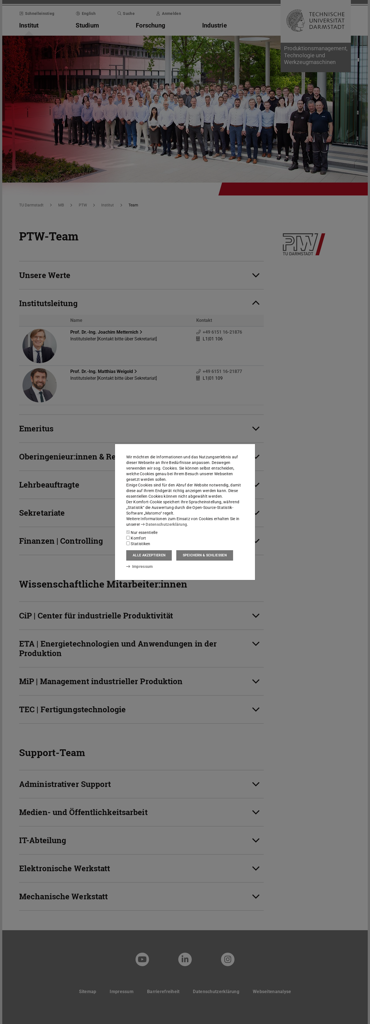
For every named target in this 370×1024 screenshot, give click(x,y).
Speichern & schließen (205, 555)
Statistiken (138, 543)
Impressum (139, 566)
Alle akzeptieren (149, 555)
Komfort (136, 538)
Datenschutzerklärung (164, 524)
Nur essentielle (141, 532)
